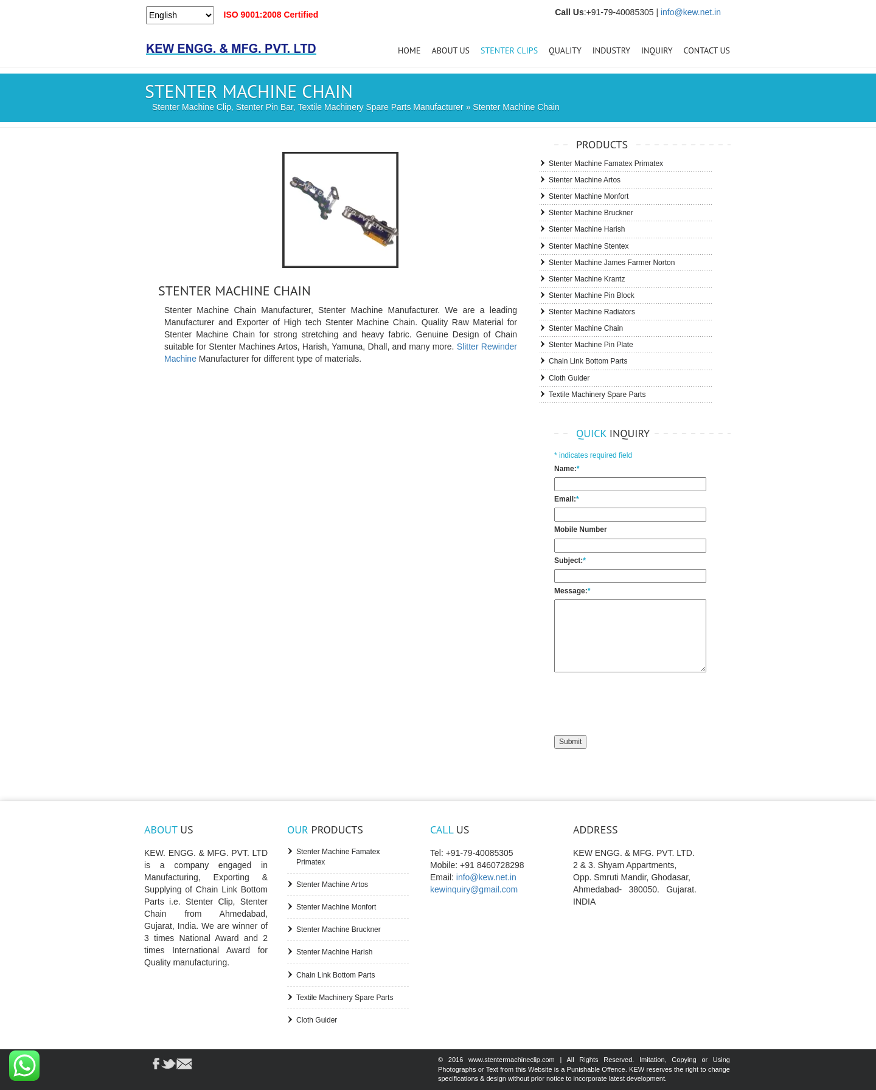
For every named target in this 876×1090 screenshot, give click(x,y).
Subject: (570, 560)
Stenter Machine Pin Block (591, 295)
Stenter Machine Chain (586, 328)
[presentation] (646, 702)
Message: (572, 591)
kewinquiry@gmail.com (474, 889)
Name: (566, 468)
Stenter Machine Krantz (587, 279)
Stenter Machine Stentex (588, 246)
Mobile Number (580, 529)
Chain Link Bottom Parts (588, 361)
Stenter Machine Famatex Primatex (606, 163)
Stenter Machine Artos (584, 180)
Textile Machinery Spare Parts (597, 394)
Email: (566, 499)
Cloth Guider (569, 378)
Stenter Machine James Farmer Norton (612, 262)
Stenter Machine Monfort (588, 196)
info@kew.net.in (691, 12)
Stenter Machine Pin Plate (591, 344)
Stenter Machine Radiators (592, 312)
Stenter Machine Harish (587, 229)
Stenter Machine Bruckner (591, 213)
